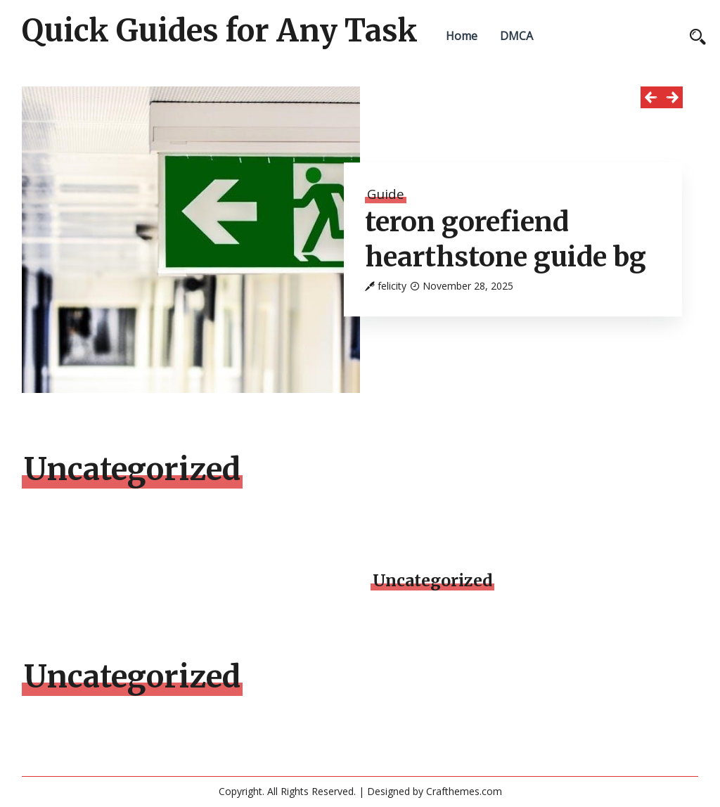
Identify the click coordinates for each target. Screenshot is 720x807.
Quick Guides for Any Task (220, 31)
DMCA (516, 36)
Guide (385, 194)
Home (461, 36)
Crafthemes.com (464, 791)
